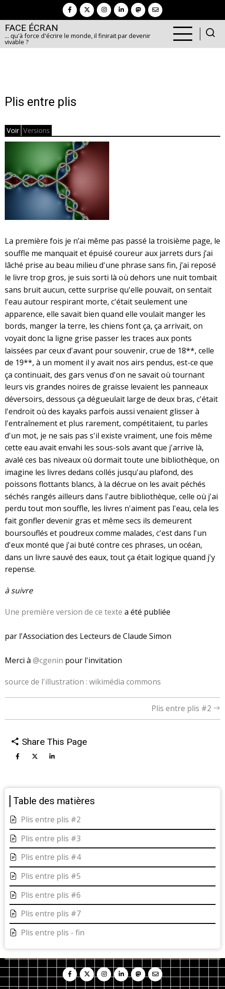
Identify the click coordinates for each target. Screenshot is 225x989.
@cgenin (48, 660)
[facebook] (70, 10)
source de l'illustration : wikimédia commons (83, 681)
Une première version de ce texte (63, 612)
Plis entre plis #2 (185, 708)
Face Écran (31, 27)
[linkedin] (121, 10)
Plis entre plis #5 (51, 876)
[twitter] (87, 10)
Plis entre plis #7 (51, 913)
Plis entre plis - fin (52, 932)
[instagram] (104, 10)
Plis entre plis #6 (51, 895)
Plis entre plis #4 (51, 857)
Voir (13, 130)
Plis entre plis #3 (51, 838)
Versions (36, 130)
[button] (57, 184)
